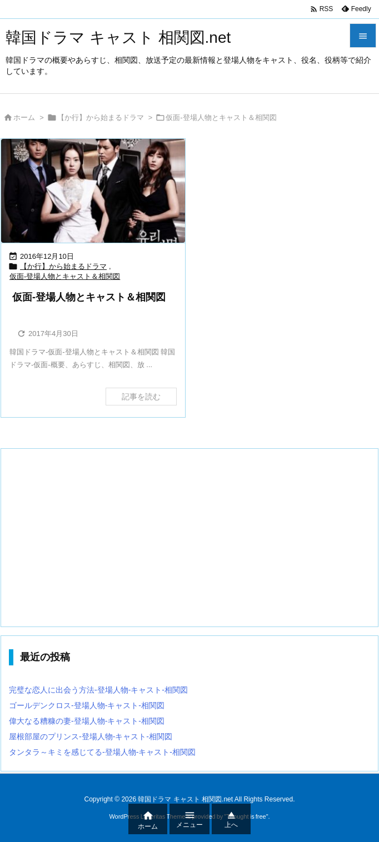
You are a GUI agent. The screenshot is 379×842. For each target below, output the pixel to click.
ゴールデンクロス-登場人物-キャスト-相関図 (86, 705)
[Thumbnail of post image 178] (93, 190)
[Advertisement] (189, 537)
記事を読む (141, 396)
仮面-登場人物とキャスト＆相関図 (64, 276)
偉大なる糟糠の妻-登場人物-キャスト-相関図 (86, 720)
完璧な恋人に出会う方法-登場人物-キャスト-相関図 (98, 689)
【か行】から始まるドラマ (100, 117)
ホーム (24, 117)
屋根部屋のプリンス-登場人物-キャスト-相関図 (90, 736)
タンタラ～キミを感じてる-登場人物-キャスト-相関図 (102, 752)
